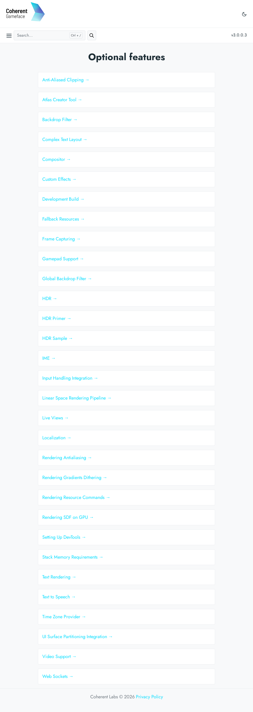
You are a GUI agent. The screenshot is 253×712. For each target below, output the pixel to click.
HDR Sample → (57, 338)
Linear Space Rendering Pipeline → (77, 398)
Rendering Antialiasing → (67, 457)
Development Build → (63, 199)
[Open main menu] (9, 35)
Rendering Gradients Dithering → (74, 477)
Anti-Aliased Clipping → (65, 79)
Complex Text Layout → (64, 139)
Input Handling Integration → (70, 378)
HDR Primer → (56, 318)
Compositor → (56, 159)
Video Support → (59, 656)
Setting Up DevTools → (64, 537)
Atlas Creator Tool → (62, 99)
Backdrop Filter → (60, 119)
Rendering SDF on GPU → (68, 517)
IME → (49, 358)
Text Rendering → (59, 577)
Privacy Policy (149, 696)
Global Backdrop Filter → (67, 278)
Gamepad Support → (63, 258)
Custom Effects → (59, 179)
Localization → (56, 437)
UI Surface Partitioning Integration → (77, 636)
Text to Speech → (59, 596)
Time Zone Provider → (64, 616)
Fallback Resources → (63, 219)
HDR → (49, 298)
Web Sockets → (58, 676)
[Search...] (49, 35)
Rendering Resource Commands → (76, 497)
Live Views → (55, 417)
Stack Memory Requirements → (72, 557)
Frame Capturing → (61, 239)
